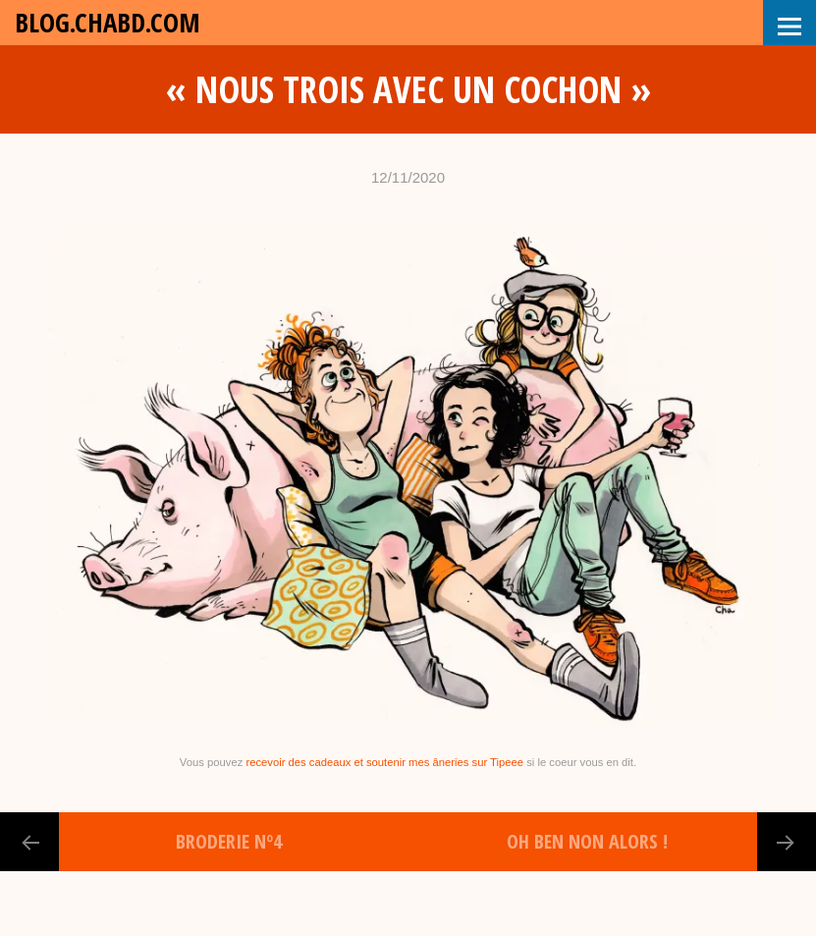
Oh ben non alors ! (587, 841)
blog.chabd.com (107, 22)
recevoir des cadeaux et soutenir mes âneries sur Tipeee (384, 762)
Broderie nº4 (229, 841)
